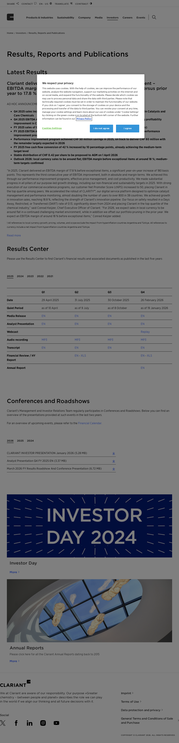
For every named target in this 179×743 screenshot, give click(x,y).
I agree (128, 128)
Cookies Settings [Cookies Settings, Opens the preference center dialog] (52, 128)
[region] (90, 106)
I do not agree (101, 128)
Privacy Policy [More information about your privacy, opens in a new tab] (84, 118)
